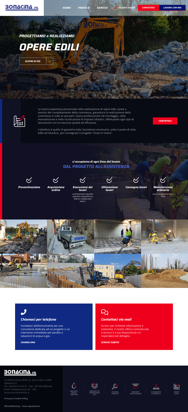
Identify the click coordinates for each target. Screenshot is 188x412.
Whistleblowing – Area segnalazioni (22, 406)
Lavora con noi (172, 7)
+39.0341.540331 (124, 8)
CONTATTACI (148, 7)
